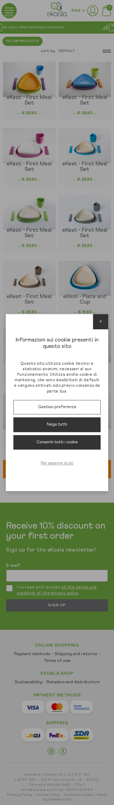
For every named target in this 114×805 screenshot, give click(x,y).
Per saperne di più (57, 464)
